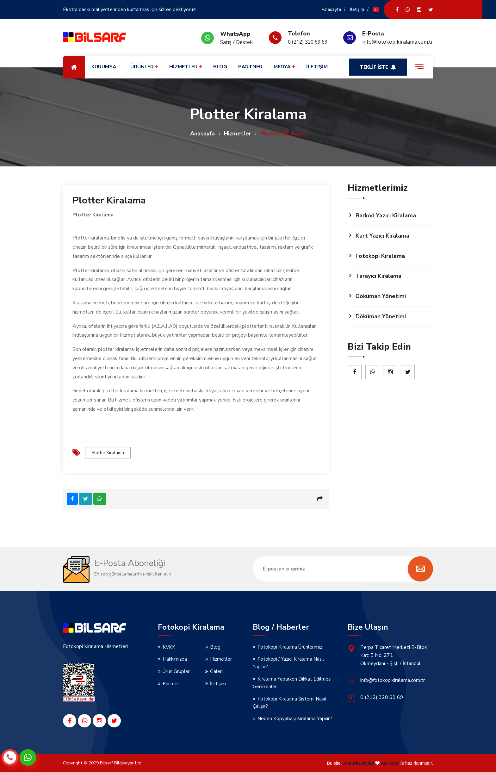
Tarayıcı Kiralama (378, 276)
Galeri (216, 671)
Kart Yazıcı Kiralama (382, 236)
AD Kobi (389, 762)
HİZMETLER (185, 67)
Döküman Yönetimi (381, 296)
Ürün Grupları (176, 671)
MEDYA (284, 67)
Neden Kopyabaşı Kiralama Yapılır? (294, 718)
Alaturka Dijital (358, 762)
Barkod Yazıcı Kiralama (386, 215)
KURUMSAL (105, 66)
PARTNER (250, 66)
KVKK (169, 646)
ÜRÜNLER (144, 67)
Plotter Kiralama (108, 453)
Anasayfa (331, 9)
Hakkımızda (175, 659)
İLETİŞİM (317, 66)
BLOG (220, 66)
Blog (215, 646)
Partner (171, 683)
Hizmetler (237, 133)
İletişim (357, 9)
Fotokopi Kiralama (380, 256)
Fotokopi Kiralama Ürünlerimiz (289, 646)
